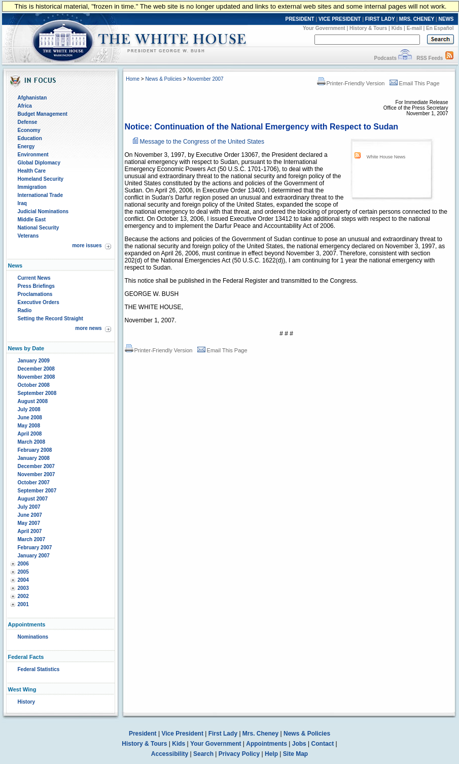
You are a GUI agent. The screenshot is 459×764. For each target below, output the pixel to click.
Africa (25, 106)
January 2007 (34, 555)
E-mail (414, 28)
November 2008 (36, 377)
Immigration (32, 187)
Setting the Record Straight (50, 318)
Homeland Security (41, 179)
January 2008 (34, 458)
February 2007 (35, 547)
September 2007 (37, 490)
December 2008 (36, 369)
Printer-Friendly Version (351, 83)
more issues (86, 245)
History (26, 702)
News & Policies (163, 79)
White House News (386, 156)
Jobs (299, 743)
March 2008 (31, 442)
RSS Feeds (429, 58)
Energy (26, 146)
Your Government (324, 28)
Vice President (182, 733)
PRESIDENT (299, 19)
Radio (25, 310)
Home (132, 79)
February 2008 (35, 450)
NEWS (446, 19)
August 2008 (33, 401)
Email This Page (415, 83)
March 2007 (31, 539)
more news (88, 328)
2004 (23, 580)
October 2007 (34, 482)
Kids (397, 28)
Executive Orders (38, 302)
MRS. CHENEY (416, 19)
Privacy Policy (239, 753)
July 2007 (29, 507)
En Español (439, 28)
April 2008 (30, 434)
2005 (23, 572)
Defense (28, 122)
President (143, 733)
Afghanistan (32, 98)
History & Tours (368, 28)
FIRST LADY (380, 19)
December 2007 (36, 466)
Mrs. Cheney (260, 733)
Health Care (32, 171)
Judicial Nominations (43, 211)
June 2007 (30, 515)
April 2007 (30, 531)
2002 (23, 596)
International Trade (40, 195)
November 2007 (36, 474)
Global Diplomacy (39, 162)
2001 (23, 604)
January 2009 (34, 360)
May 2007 (29, 523)
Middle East (32, 219)
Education (30, 138)
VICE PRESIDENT (340, 19)
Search (203, 753)
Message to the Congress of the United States (202, 141)
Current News (34, 278)
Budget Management (42, 114)
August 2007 (33, 499)
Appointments (266, 743)
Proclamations (35, 294)
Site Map (295, 753)
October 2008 (34, 385)
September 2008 (37, 393)
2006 (23, 564)
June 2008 (30, 417)
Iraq (22, 203)
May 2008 (29, 425)
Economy (29, 130)
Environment (33, 154)
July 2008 (29, 409)
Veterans (28, 236)
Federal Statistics (39, 669)
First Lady (222, 733)
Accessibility (169, 753)
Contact (322, 743)
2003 (23, 588)
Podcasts (385, 58)
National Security (38, 227)
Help (271, 753)
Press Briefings (36, 286)
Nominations (33, 637)
